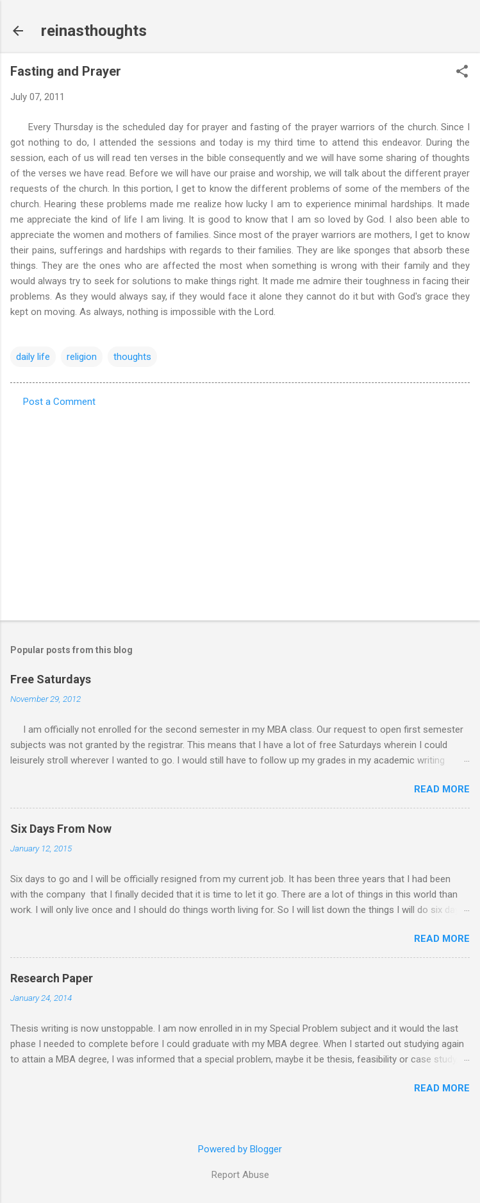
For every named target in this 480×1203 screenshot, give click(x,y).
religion (82, 357)
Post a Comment (59, 401)
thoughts (132, 357)
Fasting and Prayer (65, 71)
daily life (33, 357)
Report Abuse (240, 1175)
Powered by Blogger (240, 1149)
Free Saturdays (50, 679)
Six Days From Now (61, 828)
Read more (442, 789)
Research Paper (51, 978)
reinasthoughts (94, 31)
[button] (462, 72)
